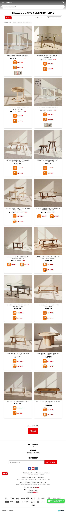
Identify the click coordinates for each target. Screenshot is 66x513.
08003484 (36, 487)
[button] (63, 2)
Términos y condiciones (33, 452)
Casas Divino (33, 447)
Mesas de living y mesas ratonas (21, 22)
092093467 (36, 492)
